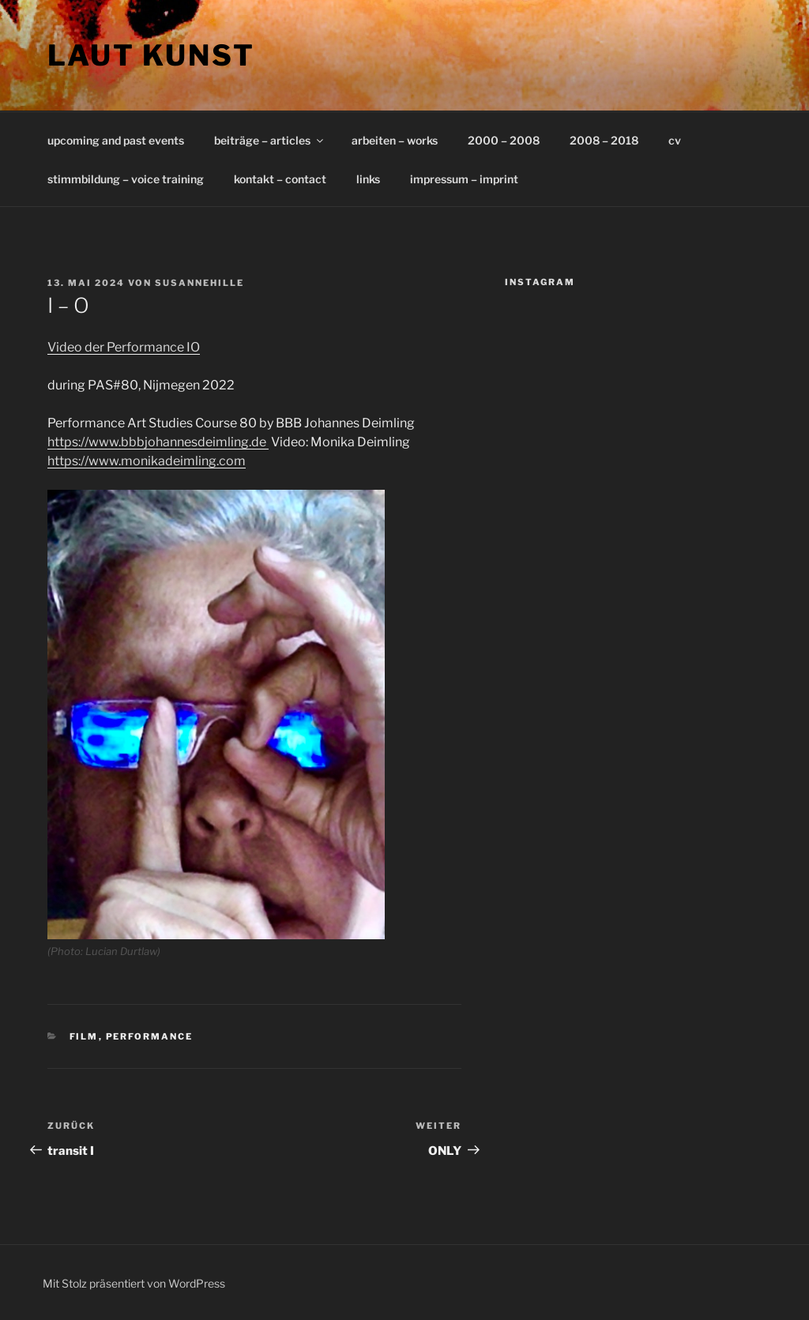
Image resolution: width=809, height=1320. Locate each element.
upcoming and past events (115, 140)
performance (150, 1036)
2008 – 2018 (604, 140)
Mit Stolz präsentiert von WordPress (134, 1283)
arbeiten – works (395, 140)
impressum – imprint (464, 179)
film (84, 1036)
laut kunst (151, 55)
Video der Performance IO (123, 347)
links (368, 179)
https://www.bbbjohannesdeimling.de (158, 441)
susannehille (199, 282)
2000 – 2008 (504, 140)
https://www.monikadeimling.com (146, 460)
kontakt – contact (280, 179)
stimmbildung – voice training (125, 179)
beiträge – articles (269, 140)
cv (674, 140)
